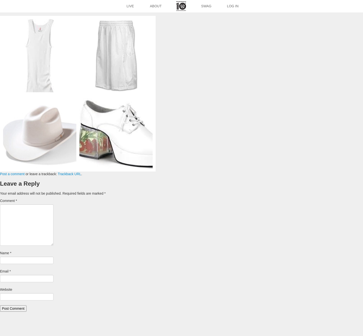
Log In (233, 6)
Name (5, 253)
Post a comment (12, 174)
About (156, 6)
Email (5, 271)
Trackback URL (69, 174)
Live (130, 6)
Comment (8, 201)
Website (6, 289)
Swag (206, 6)
